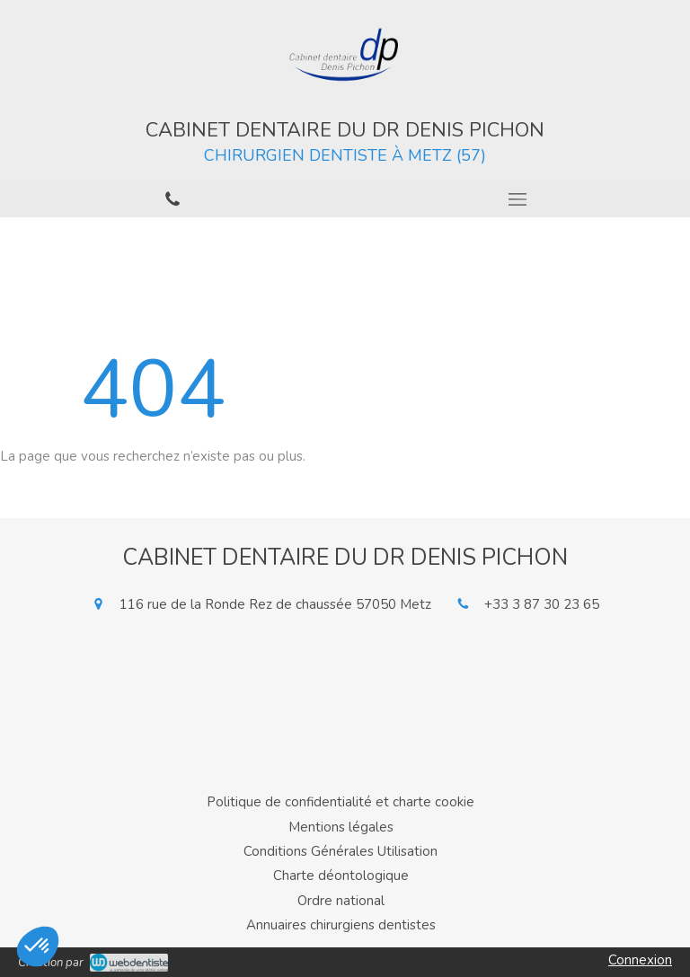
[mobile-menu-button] (517, 199)
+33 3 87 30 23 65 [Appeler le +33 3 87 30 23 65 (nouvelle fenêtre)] (541, 604)
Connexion (640, 960)
